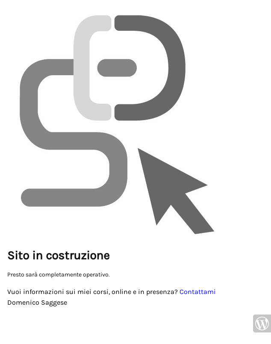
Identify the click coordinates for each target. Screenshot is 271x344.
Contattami (198, 292)
